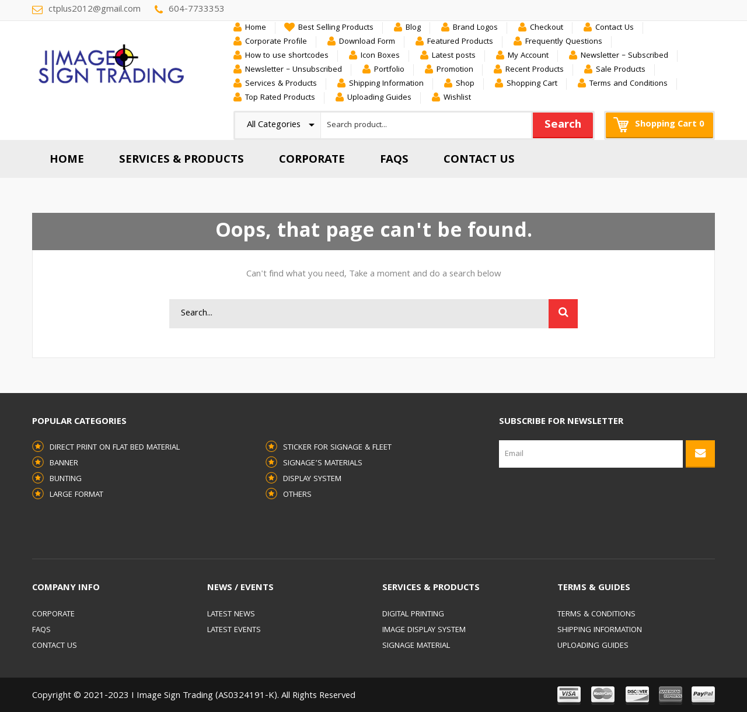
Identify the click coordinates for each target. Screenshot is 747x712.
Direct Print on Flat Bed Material (115, 447)
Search (562, 125)
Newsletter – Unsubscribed (293, 70)
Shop (465, 84)
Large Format (76, 495)
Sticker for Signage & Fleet (337, 447)
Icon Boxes (380, 56)
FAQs (41, 630)
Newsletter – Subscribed (624, 56)
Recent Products (534, 70)
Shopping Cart (532, 84)
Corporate (53, 614)
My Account (528, 56)
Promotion (455, 70)
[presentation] (547, 510)
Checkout (546, 28)
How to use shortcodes (287, 56)
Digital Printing (413, 614)
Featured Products (460, 42)
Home (255, 28)
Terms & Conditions (596, 614)
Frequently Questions (563, 42)
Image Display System (424, 630)
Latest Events (234, 630)
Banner (64, 463)
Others (297, 495)
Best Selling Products (336, 28)
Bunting (66, 479)
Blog (413, 28)
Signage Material (416, 646)
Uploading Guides (379, 98)
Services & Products (281, 84)
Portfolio (389, 70)
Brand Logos (475, 28)
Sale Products (620, 70)
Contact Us (614, 28)
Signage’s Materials (322, 463)
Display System (312, 479)
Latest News (231, 614)
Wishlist (457, 98)
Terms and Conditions (628, 84)
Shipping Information (386, 84)
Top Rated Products (280, 98)
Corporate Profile (276, 42)
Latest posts (454, 56)
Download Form (367, 42)
